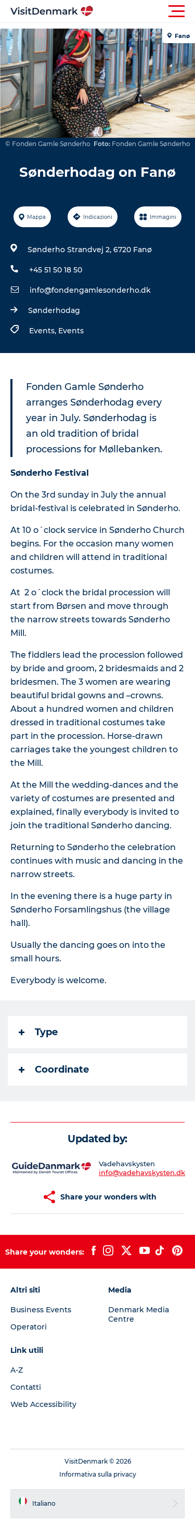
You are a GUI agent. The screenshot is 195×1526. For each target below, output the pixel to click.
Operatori (28, 1327)
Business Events (40, 1309)
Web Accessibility (43, 1404)
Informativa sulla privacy (97, 1474)
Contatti (25, 1387)
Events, (43, 330)
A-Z (16, 1370)
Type (38, 1032)
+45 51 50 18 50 (55, 270)
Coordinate (54, 1069)
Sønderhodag (54, 310)
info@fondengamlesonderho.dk (90, 290)
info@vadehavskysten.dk (142, 1172)
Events (71, 330)
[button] (144, 11)
